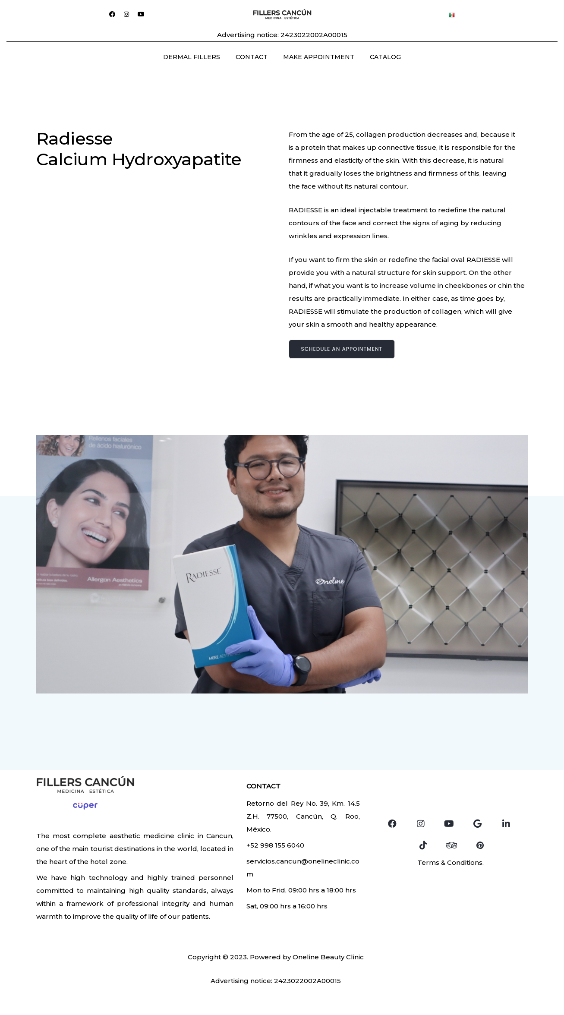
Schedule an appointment (342, 349)
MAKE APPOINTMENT (318, 57)
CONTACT (252, 57)
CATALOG (385, 57)
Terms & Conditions (449, 862)
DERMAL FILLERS (191, 57)
